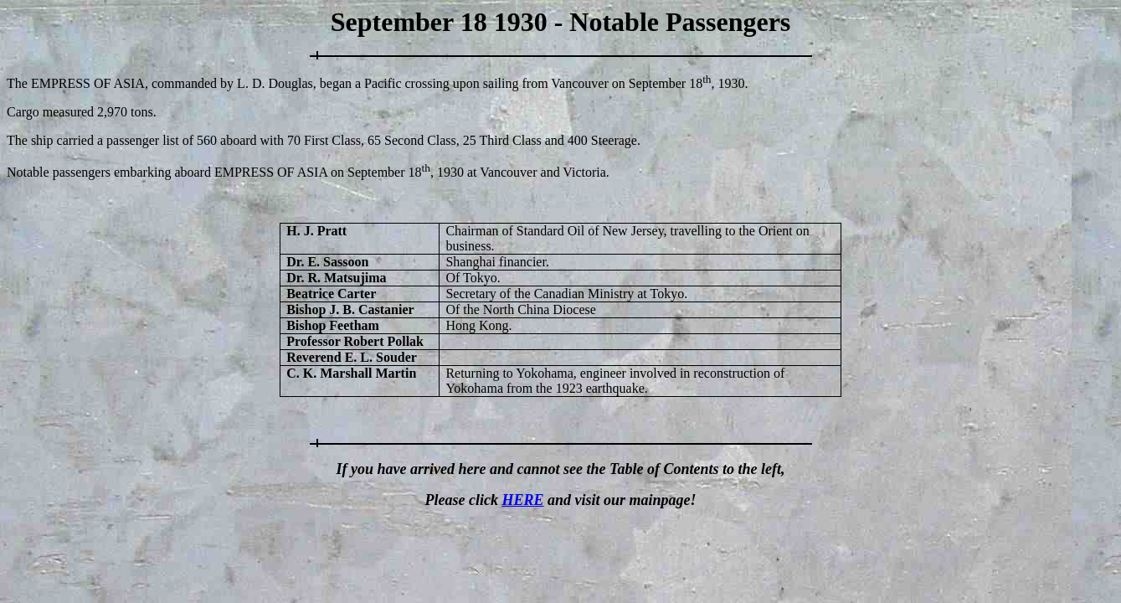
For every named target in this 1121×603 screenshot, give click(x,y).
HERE (522, 500)
